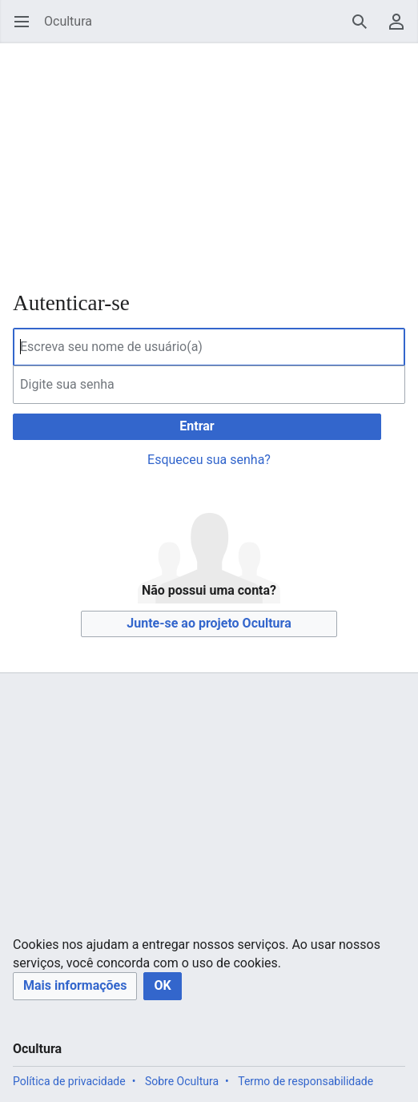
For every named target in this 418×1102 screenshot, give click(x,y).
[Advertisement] (209, 156)
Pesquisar (365, 29)
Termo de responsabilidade (305, 1081)
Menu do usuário (401, 29)
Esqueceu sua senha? (209, 459)
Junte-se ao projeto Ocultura (209, 623)
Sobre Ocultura (182, 1081)
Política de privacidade (69, 1081)
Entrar (196, 426)
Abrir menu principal (27, 29)
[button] (75, 986)
